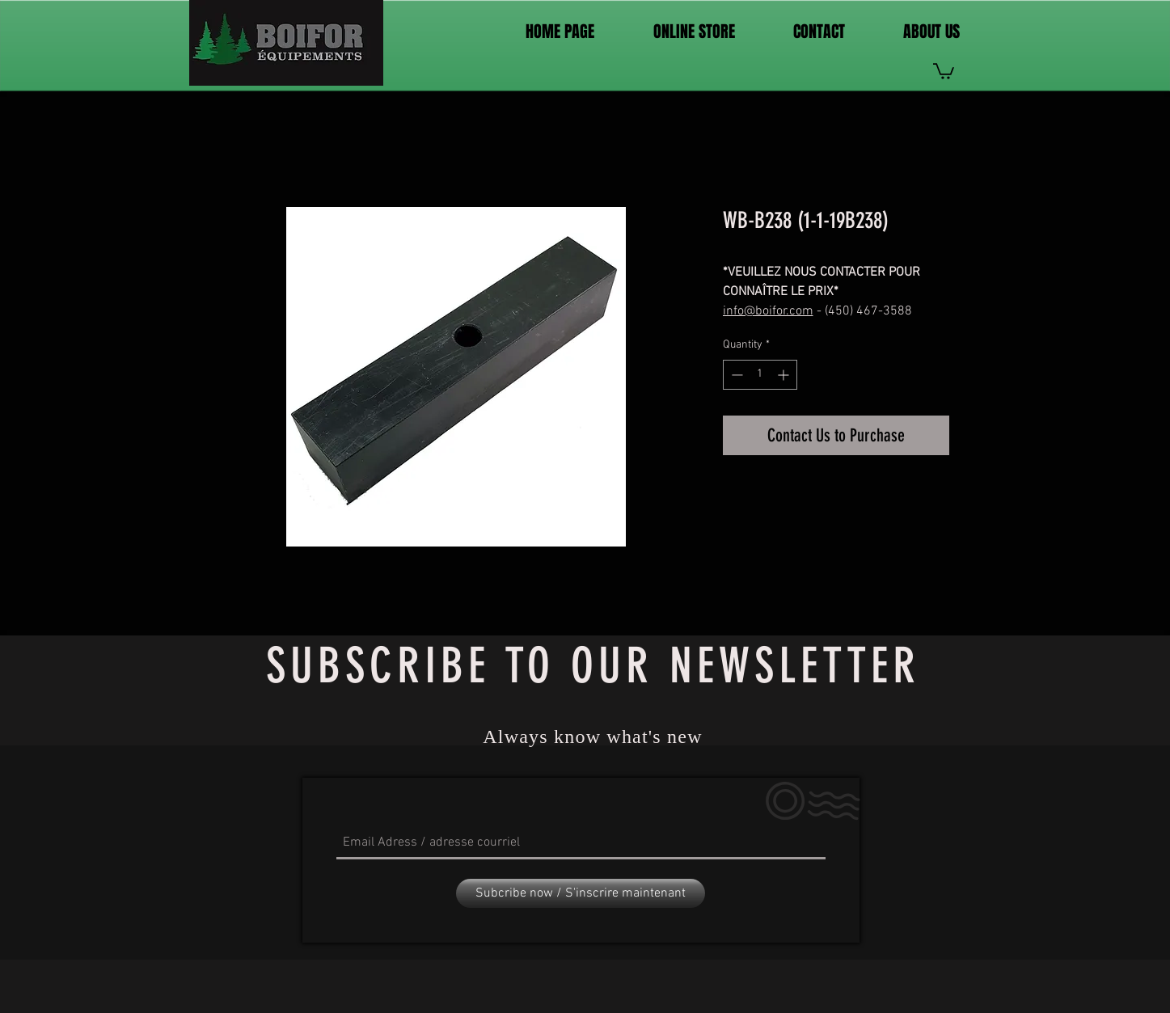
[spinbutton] (760, 375)
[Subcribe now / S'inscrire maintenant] (580, 893)
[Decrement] (735, 375)
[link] (943, 70)
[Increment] (785, 375)
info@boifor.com (768, 311)
